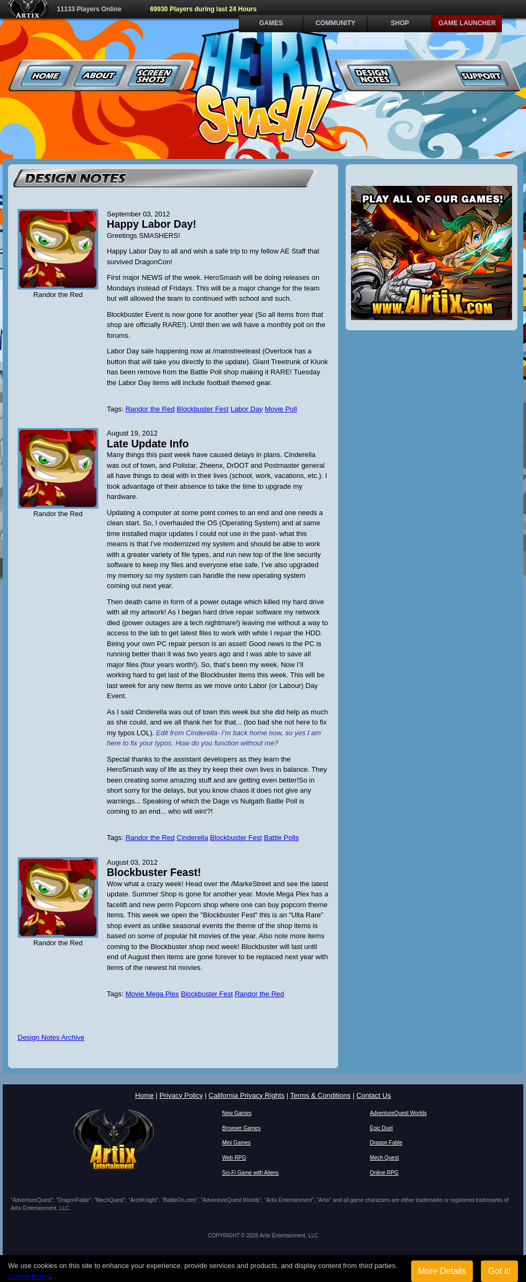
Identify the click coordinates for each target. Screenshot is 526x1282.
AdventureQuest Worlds (398, 1113)
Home (46, 75)
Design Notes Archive (51, 1037)
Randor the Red (150, 409)
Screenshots (153, 75)
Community (335, 23)
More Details (442, 1271)
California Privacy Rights (247, 1095)
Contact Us (373, 1095)
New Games (237, 1113)
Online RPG (384, 1173)
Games (271, 23)
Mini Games (236, 1143)
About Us (100, 75)
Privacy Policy (181, 1095)
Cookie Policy (29, 1276)
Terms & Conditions (320, 1095)
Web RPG (234, 1158)
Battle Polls (281, 838)
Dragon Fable (386, 1143)
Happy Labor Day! (151, 224)
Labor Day (247, 409)
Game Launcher (467, 23)
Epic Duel (381, 1128)
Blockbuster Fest (203, 409)
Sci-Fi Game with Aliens (250, 1173)
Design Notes (374, 75)
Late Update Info (148, 444)
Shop (400, 23)
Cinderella (192, 838)
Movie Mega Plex (152, 994)
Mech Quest (384, 1158)
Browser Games (241, 1128)
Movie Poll (281, 409)
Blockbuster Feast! (154, 872)
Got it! (499, 1271)
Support (481, 75)
